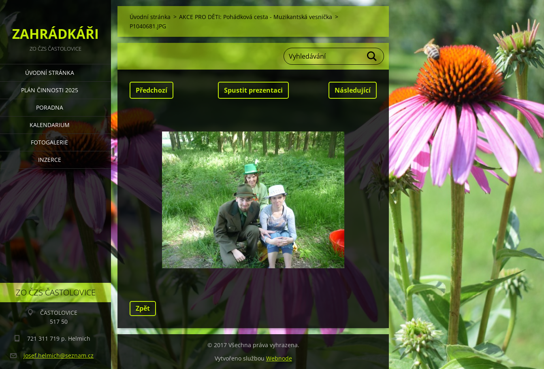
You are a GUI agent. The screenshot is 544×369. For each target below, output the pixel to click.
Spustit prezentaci (253, 90)
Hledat (372, 56)
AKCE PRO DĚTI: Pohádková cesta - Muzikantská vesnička (255, 17)
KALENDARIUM (50, 125)
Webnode (279, 358)
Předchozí (151, 90)
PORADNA (49, 107)
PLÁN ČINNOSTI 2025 (49, 90)
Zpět (143, 308)
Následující (353, 90)
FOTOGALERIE (49, 142)
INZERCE (49, 159)
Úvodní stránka (49, 72)
